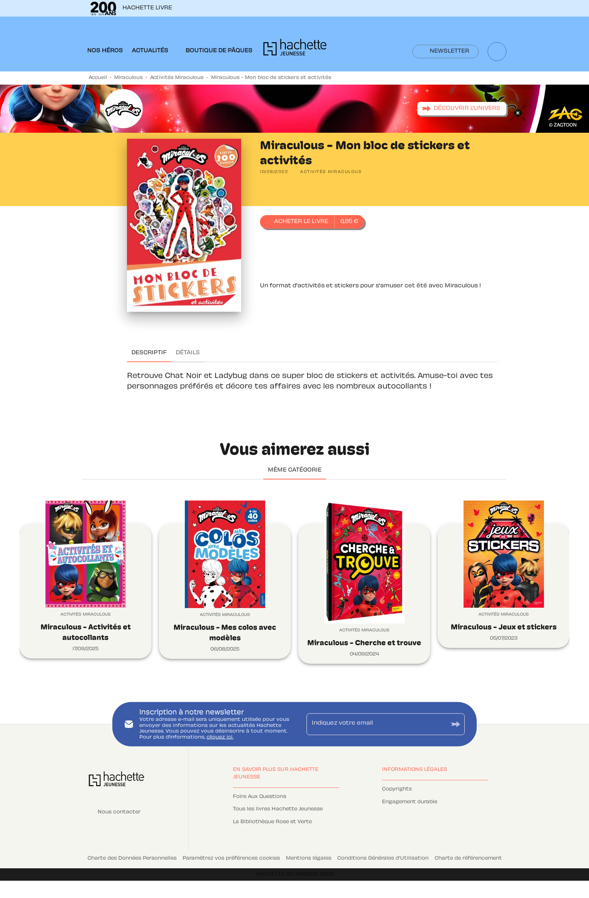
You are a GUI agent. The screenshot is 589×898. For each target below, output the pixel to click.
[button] (445, 51)
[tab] (105, 51)
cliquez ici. (220, 737)
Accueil (98, 78)
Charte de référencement (468, 858)
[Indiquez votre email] (376, 724)
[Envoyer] (456, 724)
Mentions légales (308, 858)
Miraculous (128, 78)
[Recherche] (497, 51)
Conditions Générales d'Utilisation (383, 858)
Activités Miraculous (177, 78)
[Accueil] (294, 49)
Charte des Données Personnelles (132, 858)
